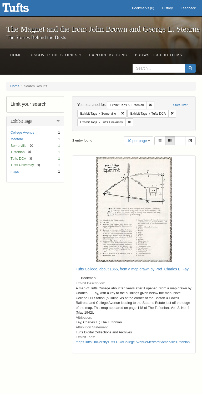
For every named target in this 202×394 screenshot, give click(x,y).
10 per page (138, 141)
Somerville (168, 342)
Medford (17, 139)
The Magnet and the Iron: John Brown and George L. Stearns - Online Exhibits (22, 9)
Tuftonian (183, 342)
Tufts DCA (115, 342)
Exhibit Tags (21, 121)
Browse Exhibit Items (158, 55)
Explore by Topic (108, 55)
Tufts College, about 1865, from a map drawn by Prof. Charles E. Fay (132, 269)
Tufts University (96, 342)
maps (15, 171)
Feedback (188, 8)
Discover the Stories (56, 55)
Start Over (180, 105)
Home (16, 55)
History (167, 8)
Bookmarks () (143, 8)
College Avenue (22, 132)
